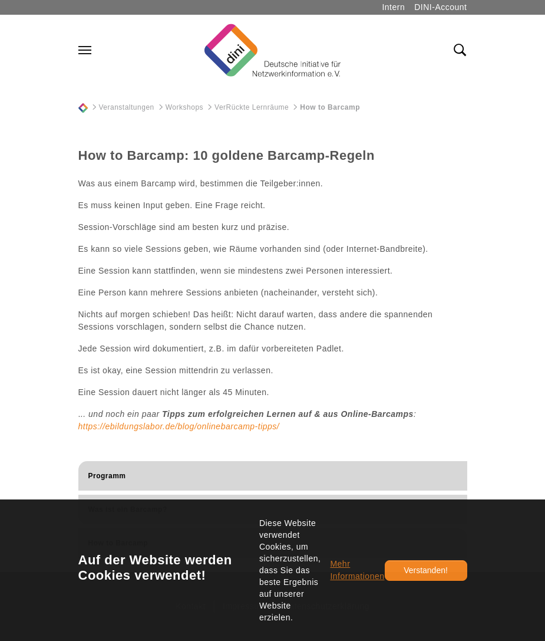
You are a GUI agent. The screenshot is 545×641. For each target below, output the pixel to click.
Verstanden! (426, 570)
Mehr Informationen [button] (357, 570)
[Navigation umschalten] (84, 50)
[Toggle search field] (460, 50)
